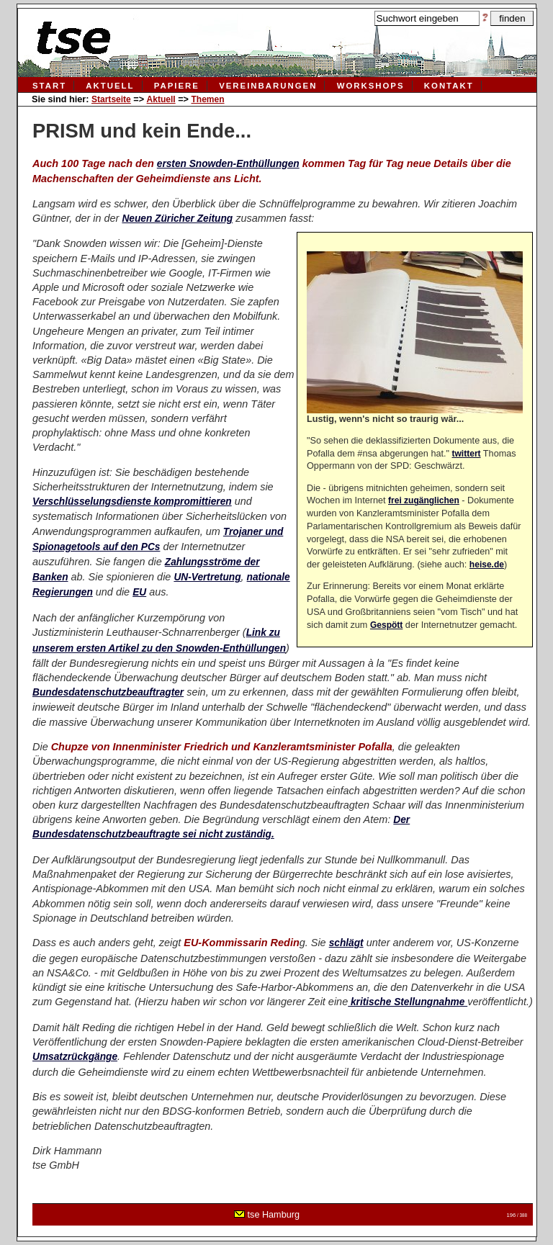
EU (139, 592)
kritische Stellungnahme (407, 1002)
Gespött (386, 625)
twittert (466, 454)
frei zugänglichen (423, 500)
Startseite (111, 99)
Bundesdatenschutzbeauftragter (108, 692)
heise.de (486, 564)
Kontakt (449, 85)
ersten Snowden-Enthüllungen (228, 163)
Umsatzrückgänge (74, 1056)
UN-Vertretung (207, 577)
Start (49, 85)
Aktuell (110, 85)
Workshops (371, 85)
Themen (207, 99)
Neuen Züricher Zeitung (177, 218)
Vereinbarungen (268, 85)
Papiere (176, 85)
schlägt (346, 943)
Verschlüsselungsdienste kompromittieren (132, 501)
